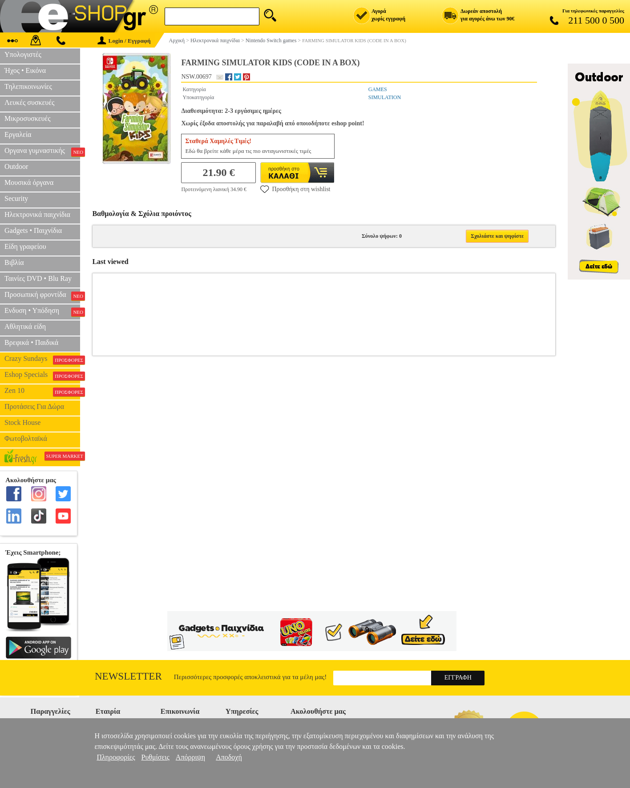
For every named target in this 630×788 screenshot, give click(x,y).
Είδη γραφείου (25, 246)
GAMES (377, 89)
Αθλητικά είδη (25, 326)
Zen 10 (42, 391)
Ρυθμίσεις (155, 757)
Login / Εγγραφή (124, 40)
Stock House (22, 422)
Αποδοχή (229, 757)
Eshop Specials (42, 375)
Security (16, 198)
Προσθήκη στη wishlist (295, 189)
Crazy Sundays (42, 359)
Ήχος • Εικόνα (25, 70)
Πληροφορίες (116, 757)
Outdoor (16, 166)
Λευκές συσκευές (29, 102)
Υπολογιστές (22, 54)
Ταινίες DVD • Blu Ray (38, 278)
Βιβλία (14, 262)
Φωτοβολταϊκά (25, 438)
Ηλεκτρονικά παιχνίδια (37, 214)
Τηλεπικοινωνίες (28, 86)
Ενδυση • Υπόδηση (42, 311)
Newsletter (128, 676)
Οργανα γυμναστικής (42, 151)
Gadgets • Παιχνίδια (33, 230)
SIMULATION (384, 97)
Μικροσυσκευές (27, 118)
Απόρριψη (190, 757)
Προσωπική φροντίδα (42, 295)
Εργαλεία (17, 134)
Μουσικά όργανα (28, 182)
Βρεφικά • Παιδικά (31, 342)
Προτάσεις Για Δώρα (34, 406)
